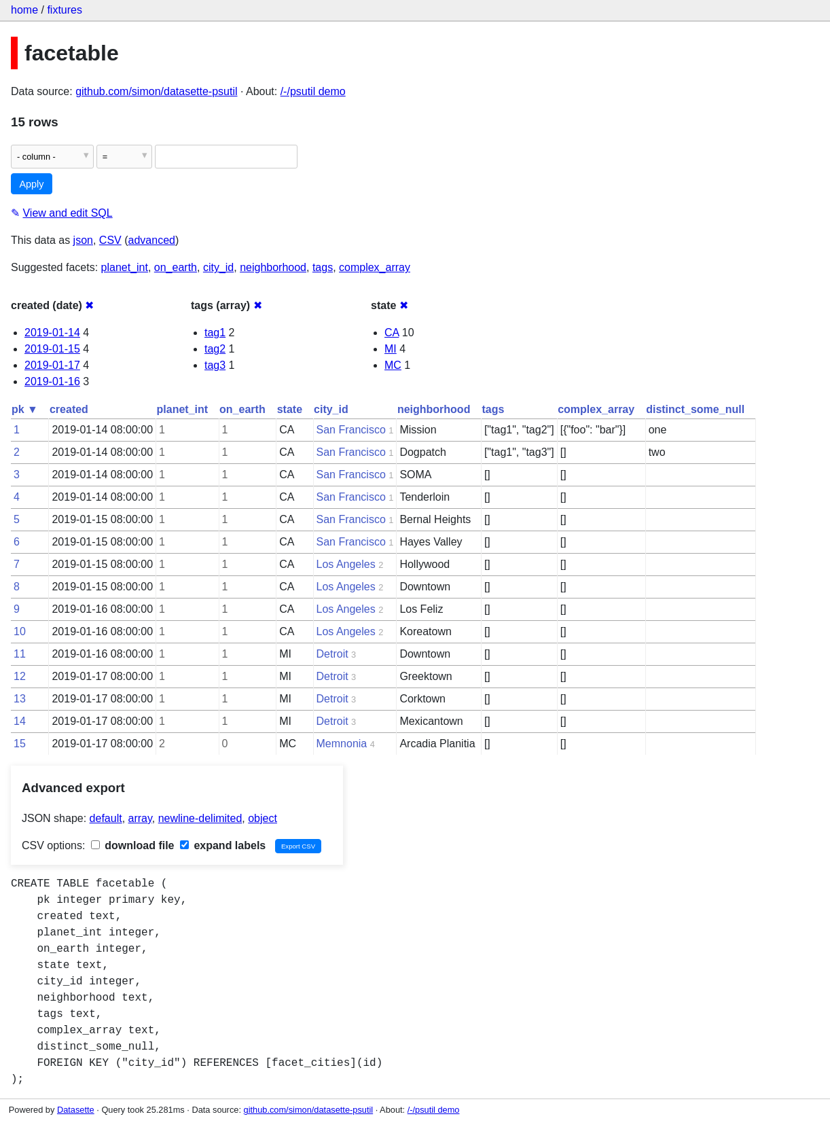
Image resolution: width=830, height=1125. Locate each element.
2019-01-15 (52, 349)
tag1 (214, 332)
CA (391, 332)
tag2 (214, 349)
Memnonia (342, 743)
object (262, 818)
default (106, 818)
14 (20, 721)
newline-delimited (200, 818)
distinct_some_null (695, 409)
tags (322, 267)
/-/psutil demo (313, 91)
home (24, 10)
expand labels (223, 845)
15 (20, 743)
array (140, 818)
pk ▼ (25, 409)
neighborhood (273, 267)
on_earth (175, 267)
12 (20, 676)
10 (20, 631)
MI (390, 349)
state (289, 409)
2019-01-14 (52, 332)
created (69, 409)
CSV (110, 240)
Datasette (75, 1110)
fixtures (64, 10)
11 (20, 654)
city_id (218, 267)
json (83, 240)
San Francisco (351, 429)
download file (133, 845)
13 (20, 698)
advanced (151, 240)
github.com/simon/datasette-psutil (156, 91)
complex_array (374, 267)
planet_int (124, 267)
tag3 (214, 365)
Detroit (332, 654)
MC (392, 365)
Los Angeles (346, 564)
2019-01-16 (52, 381)
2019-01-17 (52, 365)
